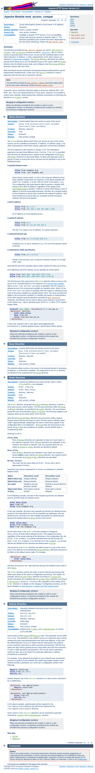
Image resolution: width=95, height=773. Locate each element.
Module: (11, 137)
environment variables (21, 59)
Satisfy (43, 73)
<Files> (7, 53)
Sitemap (90, 5)
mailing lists (82, 759)
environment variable (56, 284)
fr (62, 20)
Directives (70, 5)
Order (63, 62)
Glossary (83, 5)
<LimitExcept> (49, 629)
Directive (20, 117)
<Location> (20, 53)
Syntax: (11, 124)
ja (65, 20)
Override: (12, 132)
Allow (36, 59)
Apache (6, 12)
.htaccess (45, 53)
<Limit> (18, 98)
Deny (45, 59)
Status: (7, 27)
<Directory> (57, 50)
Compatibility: (10, 35)
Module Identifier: (11, 30)
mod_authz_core (78, 38)
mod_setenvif (54, 298)
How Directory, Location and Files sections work (40, 586)
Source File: (9, 32)
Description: (9, 25)
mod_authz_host (56, 42)
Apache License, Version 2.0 (28, 769)
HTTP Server (15, 12)
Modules (62, 5)
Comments (75, 42)
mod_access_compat (33, 50)
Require (74, 32)
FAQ (76, 5)
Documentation (27, 12)
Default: (11, 390)
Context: (11, 129)
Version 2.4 (39, 12)
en (58, 20)
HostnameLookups (20, 189)
